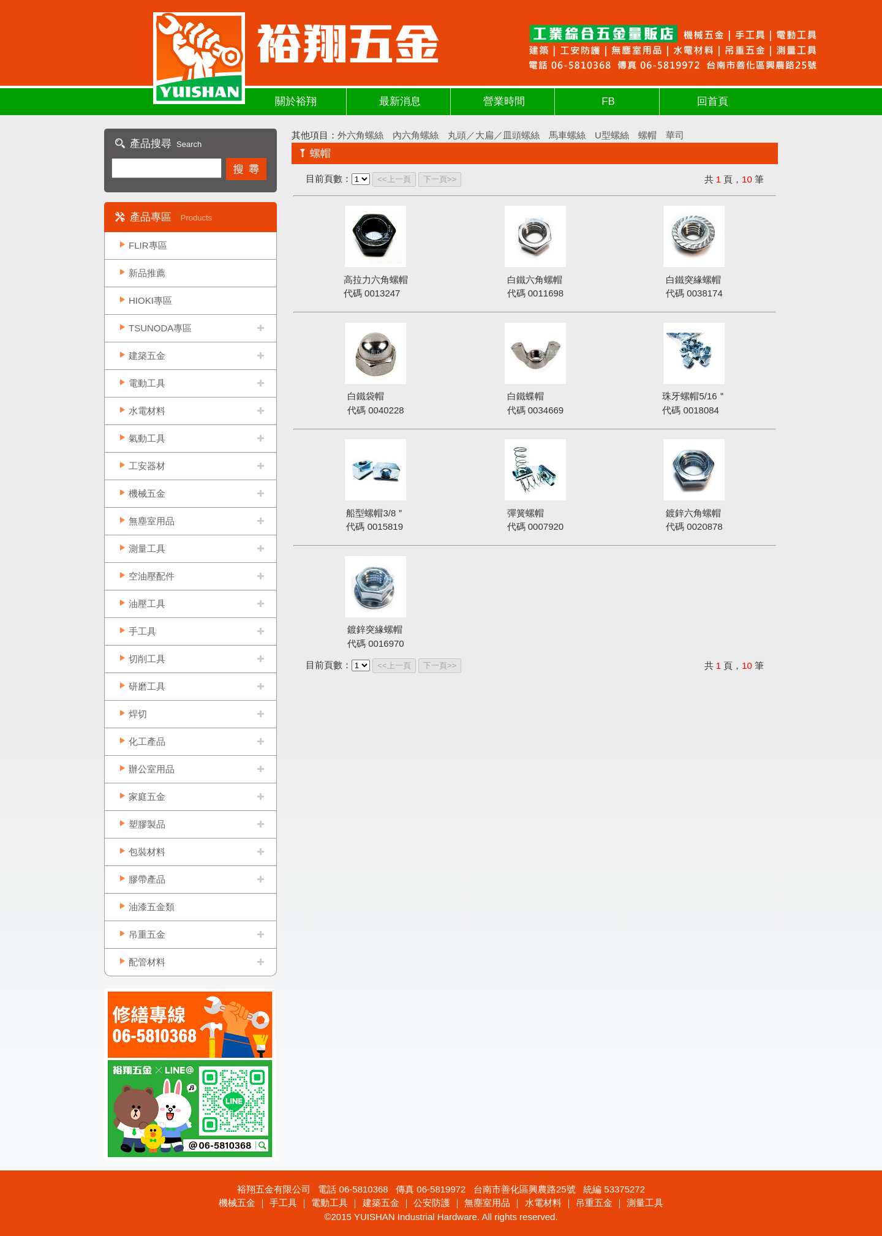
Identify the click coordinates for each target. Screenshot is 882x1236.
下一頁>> (440, 179)
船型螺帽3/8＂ (375, 513)
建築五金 (147, 355)
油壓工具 (147, 603)
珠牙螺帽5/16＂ (694, 396)
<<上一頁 (394, 179)
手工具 (142, 631)
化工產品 (147, 741)
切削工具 (147, 659)
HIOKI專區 (150, 300)
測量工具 (147, 548)
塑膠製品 (147, 824)
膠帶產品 (147, 879)
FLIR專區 (148, 245)
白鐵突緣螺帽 (693, 279)
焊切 (138, 714)
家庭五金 (147, 796)
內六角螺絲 (416, 135)
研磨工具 (147, 686)
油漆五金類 (152, 907)
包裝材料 (147, 851)
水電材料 (147, 410)
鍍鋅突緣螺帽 (374, 629)
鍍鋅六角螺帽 (693, 513)
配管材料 (147, 962)
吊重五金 (147, 934)
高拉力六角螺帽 (376, 279)
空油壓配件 (152, 576)
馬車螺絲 (567, 135)
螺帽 (647, 135)
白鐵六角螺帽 (534, 279)
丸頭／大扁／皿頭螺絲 (494, 135)
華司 (675, 135)
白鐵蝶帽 (525, 396)
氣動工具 (147, 438)
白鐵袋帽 (365, 396)
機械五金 (147, 493)
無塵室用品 (152, 521)
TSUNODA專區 (160, 328)
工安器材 (147, 466)
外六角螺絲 (360, 135)
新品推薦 (147, 273)
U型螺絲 (612, 135)
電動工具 (147, 383)
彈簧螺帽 (525, 513)
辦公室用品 (152, 769)
